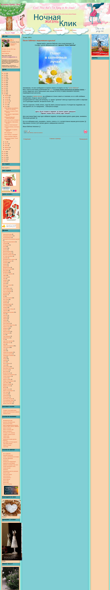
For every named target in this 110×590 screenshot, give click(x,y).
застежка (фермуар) (8, 458)
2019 (4, 86)
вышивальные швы (7, 420)
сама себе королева (8, 341)
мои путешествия (57, 30)
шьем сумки (6, 480)
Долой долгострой (7, 269)
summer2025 (6, 395)
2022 (4, 80)
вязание (5, 264)
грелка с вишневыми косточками (11, 456)
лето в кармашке (7, 289)
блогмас (5, 248)
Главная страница (55, 138)
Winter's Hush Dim (7, 403)
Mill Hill (4, 387)
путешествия (6, 333)
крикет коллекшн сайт (8, 429)
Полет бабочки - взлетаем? (10, 134)
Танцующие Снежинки (8, 355)
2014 (4, 151)
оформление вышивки (8, 312)
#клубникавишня (7, 237)
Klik (13, 40)
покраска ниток (6, 413)
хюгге (4, 361)
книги (4, 278)
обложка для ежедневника (9, 461)
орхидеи (5, 307)
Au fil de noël (6, 369)
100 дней (5, 243)
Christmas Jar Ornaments (9, 374)
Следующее (27, 139)
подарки (5, 317)
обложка (5, 302)
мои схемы (5, 299)
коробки (5, 281)
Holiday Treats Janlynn (8, 381)
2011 (4, 157)
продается (5, 329)
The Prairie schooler (7, 398)
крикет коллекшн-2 (7, 431)
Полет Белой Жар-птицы (9, 325)
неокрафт (5, 301)
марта (6, 145)
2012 (4, 155)
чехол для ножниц (7, 474)
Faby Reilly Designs (7, 443)
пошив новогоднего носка (9, 466)
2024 (4, 77)
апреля (6, 143)
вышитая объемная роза (9, 422)
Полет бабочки (6, 323)
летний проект (6, 288)
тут (51, 89)
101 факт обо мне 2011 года (8, 49)
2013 (4, 153)
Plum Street (5, 392)
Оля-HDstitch (6, 305)
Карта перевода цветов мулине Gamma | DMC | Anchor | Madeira (11, 426)
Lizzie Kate (5, 446)
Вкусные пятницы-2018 (8, 254)
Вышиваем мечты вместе (9, 259)
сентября (7, 100)
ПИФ (4, 313)
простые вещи (6, 331)
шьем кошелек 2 (7, 477)
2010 (4, 159)
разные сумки (6, 472)
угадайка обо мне (6, 51)
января (6, 149)
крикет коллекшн (7, 428)
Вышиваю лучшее (7, 261)
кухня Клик (28, 30)
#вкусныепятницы (7, 234)
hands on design (7, 379)
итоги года (5, 277)
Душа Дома (6, 270)
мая (6, 141)
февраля (7, 147)
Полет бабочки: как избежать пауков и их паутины (11, 108)
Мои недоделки (8, 132)
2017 (4, 90)
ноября (6, 97)
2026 (4, 73)
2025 (4, 75)
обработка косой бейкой (9, 463)
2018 (4, 88)
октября (7, 99)
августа (7, 102)
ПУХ (4, 334)
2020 (4, 84)
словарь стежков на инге (9, 434)
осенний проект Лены (8, 309)
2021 (4, 82)
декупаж (5, 265)
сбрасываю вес (6, 342)
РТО (4, 339)
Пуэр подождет (6, 336)
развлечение (6, 337)
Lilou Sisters (73, 30)
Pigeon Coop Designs (8, 390)
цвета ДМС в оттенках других (10, 441)
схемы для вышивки (8, 352)
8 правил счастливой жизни (9, 410)
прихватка (5, 469)
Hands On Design (7, 445)
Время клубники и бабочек (10, 136)
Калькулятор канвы (7, 423)
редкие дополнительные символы (11, 411)
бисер (4, 246)
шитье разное (6, 366)
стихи (4, 349)
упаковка (5, 360)
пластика (5, 315)
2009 (4, 161)
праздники (5, 328)
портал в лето (6, 326)
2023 (4, 78)
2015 (4, 93)
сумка (4, 350)
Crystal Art (5, 377)
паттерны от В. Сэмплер (9, 432)
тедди (4, 357)
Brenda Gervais (6, 373)
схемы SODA (6, 437)
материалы (5, 293)
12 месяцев (6, 245)
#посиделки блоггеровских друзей (11, 239)
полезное (5, 321)
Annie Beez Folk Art (7, 368)
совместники (6, 436)
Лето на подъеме (7, 291)
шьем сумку (6, 482)
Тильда (5, 358)
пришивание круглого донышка (10, 471)
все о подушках (7, 453)
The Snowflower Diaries (8, 400)
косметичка (6, 460)
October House (6, 389)
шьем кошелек (6, 476)
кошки (4, 283)
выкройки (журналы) (8, 455)
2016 (4, 92)
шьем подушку (6, 479)
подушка (5, 318)
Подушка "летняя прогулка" (11, 124)
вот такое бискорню (8, 256)
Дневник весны (6, 267)
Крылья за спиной (7, 285)
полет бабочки (73, 88)
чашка (4, 365)
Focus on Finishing (7, 484)
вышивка (5, 262)
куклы (4, 286)
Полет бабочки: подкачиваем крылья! (39, 40)
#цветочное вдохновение (9, 241)
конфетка (5, 280)
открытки (5, 310)
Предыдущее (83, 139)
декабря (7, 95)
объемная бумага (7, 304)
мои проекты (41, 30)
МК (4, 296)
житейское (5, 272)
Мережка (5, 294)
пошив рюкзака (6, 468)
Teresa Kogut (6, 397)
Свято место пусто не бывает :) (11, 120)
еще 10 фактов (5, 53)
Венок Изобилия (7, 251)
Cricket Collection (7, 376)
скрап (4, 344)
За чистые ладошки (8, 273)
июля (6, 104)
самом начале (37, 96)
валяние (5, 249)
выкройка (5, 257)
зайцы (4, 275)
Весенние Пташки (7, 253)
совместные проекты (8, 345)
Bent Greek (5, 371)
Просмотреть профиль (13, 44)
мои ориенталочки (7, 297)
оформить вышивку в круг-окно (10, 464)
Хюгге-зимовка (6, 363)
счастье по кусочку (7, 353)
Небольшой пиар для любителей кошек (9, 118)
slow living (5, 393)
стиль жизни (6, 347)
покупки (5, 320)
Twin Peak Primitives (8, 401)
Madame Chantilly (7, 384)
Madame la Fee (6, 385)
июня (6, 106)
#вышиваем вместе (7, 235)
